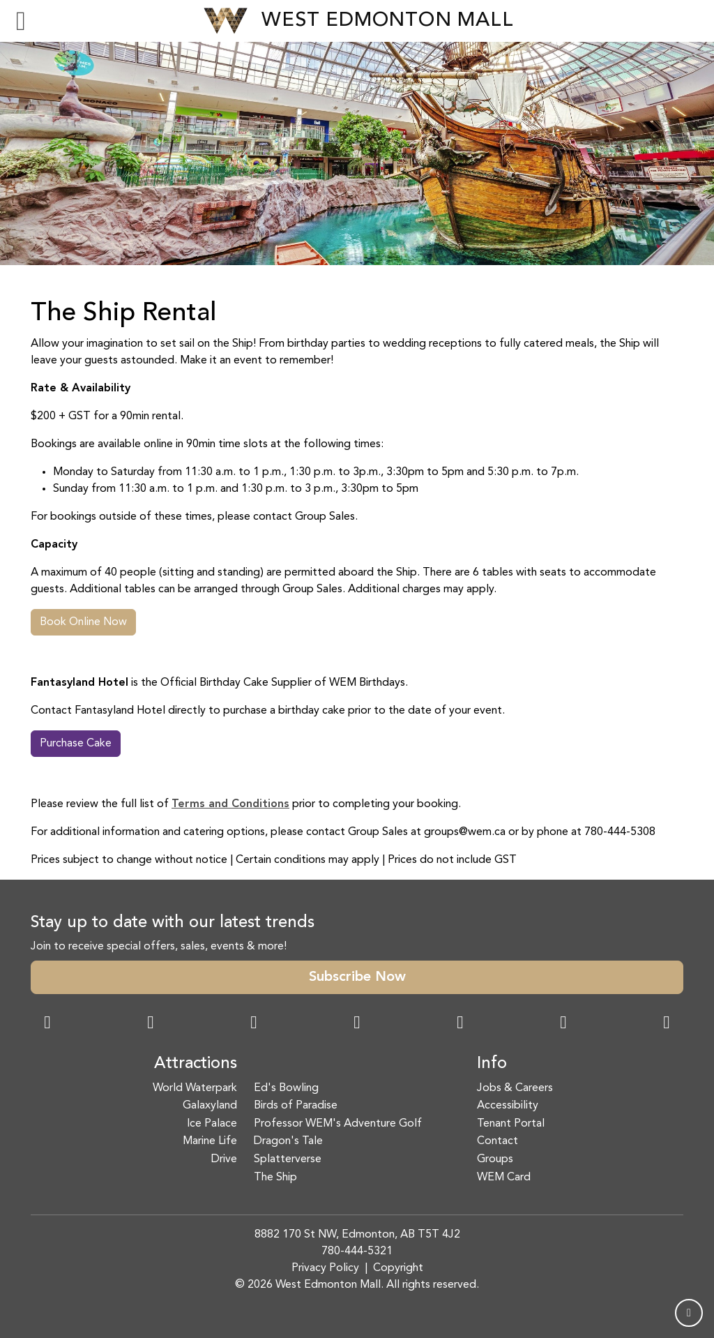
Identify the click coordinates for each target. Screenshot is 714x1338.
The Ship (275, 1177)
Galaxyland (210, 1105)
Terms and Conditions (230, 804)
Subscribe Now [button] (357, 977)
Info (492, 1063)
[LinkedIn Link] (666, 1024)
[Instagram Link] (150, 1024)
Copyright (398, 1268)
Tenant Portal (511, 1123)
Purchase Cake (76, 743)
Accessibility (507, 1105)
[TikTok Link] (563, 1024)
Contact (497, 1141)
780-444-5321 (357, 1251)
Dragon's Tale (288, 1141)
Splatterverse (287, 1159)
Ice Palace (212, 1123)
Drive (224, 1159)
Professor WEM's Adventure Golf (338, 1123)
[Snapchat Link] (254, 1024)
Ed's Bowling (286, 1088)
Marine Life (210, 1141)
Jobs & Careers (515, 1088)
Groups (495, 1159)
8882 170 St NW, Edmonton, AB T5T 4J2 (357, 1234)
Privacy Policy (325, 1268)
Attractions (195, 1063)
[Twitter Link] (357, 1024)
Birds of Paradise (295, 1105)
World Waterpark (195, 1088)
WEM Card (504, 1177)
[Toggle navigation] (21, 21)
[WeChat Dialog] (460, 1024)
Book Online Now (83, 622)
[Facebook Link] (47, 1024)
